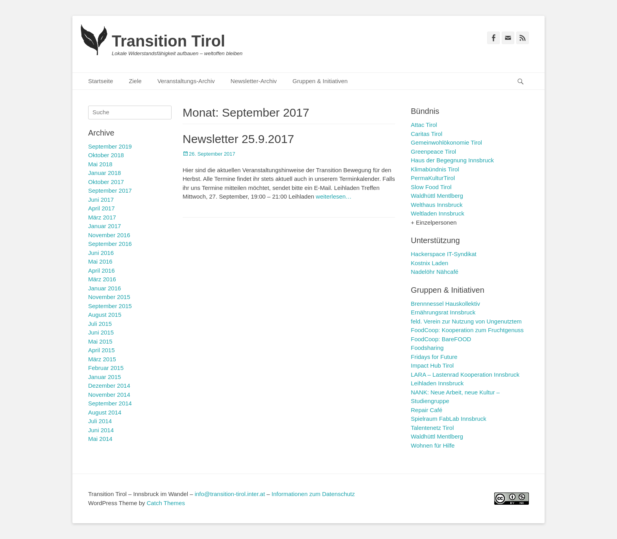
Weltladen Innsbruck (437, 213)
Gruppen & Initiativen (319, 81)
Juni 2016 (101, 252)
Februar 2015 (106, 367)
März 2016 (102, 279)
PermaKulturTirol (433, 178)
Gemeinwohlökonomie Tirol (446, 142)
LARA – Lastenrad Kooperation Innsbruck (465, 374)
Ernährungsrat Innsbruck (443, 312)
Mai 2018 (100, 164)
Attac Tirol (424, 124)
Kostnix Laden (429, 263)
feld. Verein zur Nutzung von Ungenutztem (466, 321)
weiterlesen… (334, 196)
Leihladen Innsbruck (437, 383)
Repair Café (426, 410)
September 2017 (110, 190)
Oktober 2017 (106, 181)
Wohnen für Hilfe (432, 445)
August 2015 (104, 314)
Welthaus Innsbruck (436, 204)
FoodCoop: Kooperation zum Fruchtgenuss (467, 330)
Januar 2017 (104, 226)
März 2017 (102, 217)
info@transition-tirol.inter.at (230, 494)
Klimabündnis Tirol (435, 169)
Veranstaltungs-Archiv (186, 81)
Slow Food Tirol (431, 187)
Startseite (100, 81)
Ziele (135, 81)
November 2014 (109, 394)
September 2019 (110, 146)
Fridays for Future (434, 356)
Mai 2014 (100, 438)
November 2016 (109, 235)
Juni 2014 (101, 430)
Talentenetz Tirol (432, 427)
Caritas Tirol (426, 133)
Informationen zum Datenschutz (313, 494)
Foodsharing (427, 347)
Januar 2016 (104, 288)
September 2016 (110, 243)
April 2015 (101, 350)
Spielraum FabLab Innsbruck (448, 418)
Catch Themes (166, 503)
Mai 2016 (100, 261)
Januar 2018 (104, 172)
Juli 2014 (100, 421)
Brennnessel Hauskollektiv (445, 303)
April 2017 (101, 208)
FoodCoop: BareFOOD (441, 339)
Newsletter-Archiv (254, 81)
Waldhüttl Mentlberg (437, 195)
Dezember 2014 (109, 385)
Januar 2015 (104, 377)
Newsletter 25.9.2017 (238, 138)
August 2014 (104, 412)
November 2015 (109, 297)
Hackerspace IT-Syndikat (444, 254)
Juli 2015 (100, 323)
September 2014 (110, 403)
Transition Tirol (168, 41)
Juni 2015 (101, 332)
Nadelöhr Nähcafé (434, 271)
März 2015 (102, 359)
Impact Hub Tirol (432, 365)
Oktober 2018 (106, 155)
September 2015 (110, 306)
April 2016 (101, 270)
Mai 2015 (100, 341)
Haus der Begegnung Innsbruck (452, 160)
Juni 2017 (101, 199)
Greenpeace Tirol (433, 151)
